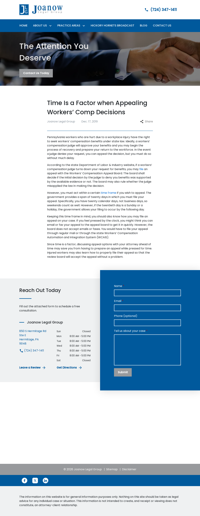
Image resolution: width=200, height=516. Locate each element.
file (141, 169)
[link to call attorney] (157, 9)
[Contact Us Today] (36, 73)
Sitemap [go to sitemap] (112, 469)
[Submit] (123, 372)
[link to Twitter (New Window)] (35, 480)
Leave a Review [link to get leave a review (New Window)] (32, 368)
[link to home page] (41, 9)
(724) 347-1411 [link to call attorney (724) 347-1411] (31, 351)
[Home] (23, 25)
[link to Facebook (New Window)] (24, 480)
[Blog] (143, 25)
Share (146, 121)
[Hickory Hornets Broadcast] (112, 25)
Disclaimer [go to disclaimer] (129, 469)
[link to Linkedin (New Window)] (45, 480)
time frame (108, 193)
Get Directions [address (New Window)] (69, 368)
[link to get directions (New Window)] (35, 337)
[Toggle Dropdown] (51, 25)
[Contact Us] (162, 25)
